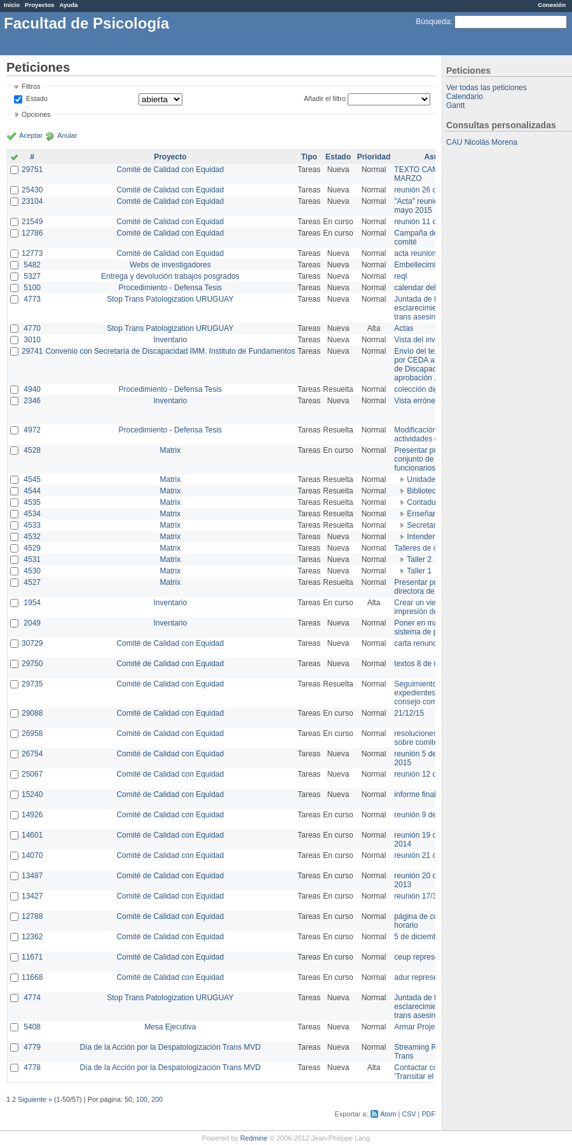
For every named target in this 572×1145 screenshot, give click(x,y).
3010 (32, 339)
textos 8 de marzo (424, 663)
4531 (32, 559)
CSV (409, 1114)
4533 (32, 525)
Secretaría (424, 525)
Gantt (455, 105)
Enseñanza (426, 513)
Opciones (36, 114)
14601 (32, 835)
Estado (37, 98)
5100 (32, 287)
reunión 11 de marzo (429, 221)
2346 (32, 400)
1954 (32, 602)
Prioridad (374, 156)
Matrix (170, 450)
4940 (32, 389)
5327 (32, 276)
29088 (32, 713)
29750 (32, 663)
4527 (32, 582)
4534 (32, 513)
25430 (32, 189)
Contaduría (425, 502)
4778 (32, 1067)
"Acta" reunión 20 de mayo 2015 (428, 206)
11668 (32, 977)
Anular (67, 135)
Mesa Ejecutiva (170, 1026)
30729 (32, 643)
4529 (32, 548)
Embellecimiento (422, 264)
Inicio (12, 4)
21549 (32, 221)
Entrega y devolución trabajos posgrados (170, 276)
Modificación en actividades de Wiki (427, 434)
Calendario (464, 96)
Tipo (309, 156)
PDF (428, 1114)
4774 (32, 997)
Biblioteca (423, 490)
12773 (32, 253)
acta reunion (415, 253)
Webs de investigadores (170, 264)
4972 (32, 429)
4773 (32, 299)
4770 (32, 328)
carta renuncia (418, 643)
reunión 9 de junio (424, 814)
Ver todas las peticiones (486, 87)
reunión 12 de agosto (430, 774)
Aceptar (31, 135)
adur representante (426, 977)
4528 (32, 450)
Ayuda (68, 4)
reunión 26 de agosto (430, 189)
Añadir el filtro (325, 98)
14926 (32, 814)
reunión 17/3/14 (420, 896)
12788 (32, 916)
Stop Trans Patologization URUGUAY (170, 299)
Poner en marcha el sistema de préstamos (431, 627)
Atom (388, 1114)
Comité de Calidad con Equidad (170, 169)
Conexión (552, 4)
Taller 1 (419, 570)
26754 (32, 753)
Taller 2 (419, 559)
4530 (32, 570)
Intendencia (426, 536)
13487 (32, 875)
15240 (32, 794)
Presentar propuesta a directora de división (432, 587)
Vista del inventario (426, 339)
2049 (32, 623)
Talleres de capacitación (434, 548)
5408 (32, 1026)
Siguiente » (35, 1099)
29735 (32, 684)
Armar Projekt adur (426, 1026)
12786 (32, 233)
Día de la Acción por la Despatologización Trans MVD (170, 1047)
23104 (32, 201)
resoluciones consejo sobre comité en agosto (433, 738)
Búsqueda (433, 21)
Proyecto (170, 156)
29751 (32, 169)
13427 (32, 896)
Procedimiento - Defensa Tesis (170, 287)
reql (400, 276)
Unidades (423, 479)
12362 (32, 936)
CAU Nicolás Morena (481, 142)
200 (157, 1099)
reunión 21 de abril (425, 855)
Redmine (254, 1138)
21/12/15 (409, 713)
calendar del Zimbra (427, 287)
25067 (32, 774)
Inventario (170, 339)
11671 (32, 957)
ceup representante (427, 957)
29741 (32, 351)
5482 (32, 264)
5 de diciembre (419, 936)
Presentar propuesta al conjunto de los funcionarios (432, 459)
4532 (32, 536)
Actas (403, 328)
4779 (32, 1047)
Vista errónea (416, 400)
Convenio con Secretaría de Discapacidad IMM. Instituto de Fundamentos (170, 351)
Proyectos (39, 4)
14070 (32, 855)
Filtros (31, 86)
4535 (32, 502)
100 (141, 1099)
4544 (32, 490)
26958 (32, 733)
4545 (32, 479)
